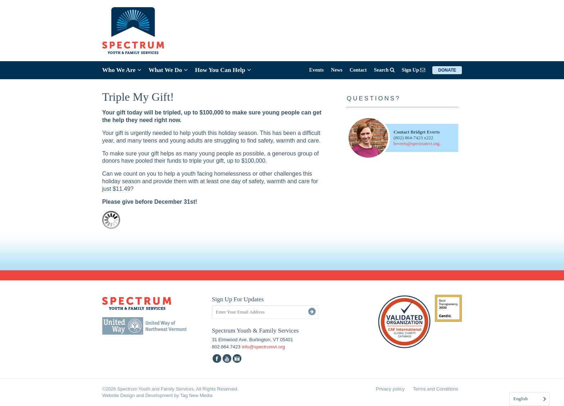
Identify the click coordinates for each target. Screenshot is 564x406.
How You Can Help (223, 70)
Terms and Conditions (435, 389)
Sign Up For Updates (238, 299)
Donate (447, 70)
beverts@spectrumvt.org (417, 143)
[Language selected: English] (529, 399)
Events (316, 70)
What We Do (168, 70)
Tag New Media (196, 395)
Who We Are (121, 70)
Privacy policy (390, 389)
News (336, 70)
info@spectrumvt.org (263, 346)
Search (384, 70)
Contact (358, 70)
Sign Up (413, 70)
